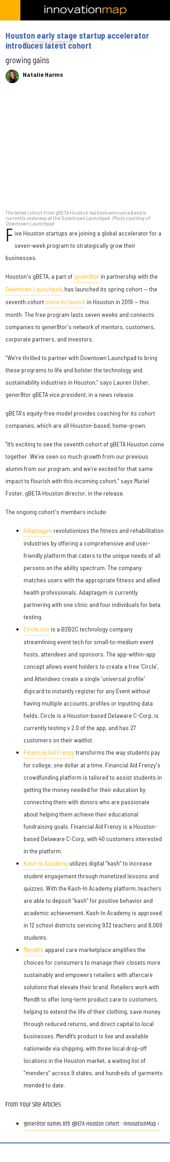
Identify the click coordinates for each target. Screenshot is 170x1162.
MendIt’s (34, 949)
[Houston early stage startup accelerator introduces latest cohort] (85, 151)
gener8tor (86, 276)
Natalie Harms (43, 74)
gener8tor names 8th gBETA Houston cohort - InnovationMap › (92, 1124)
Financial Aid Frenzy (49, 752)
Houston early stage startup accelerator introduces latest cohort (77, 40)
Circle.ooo (36, 629)
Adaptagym (38, 530)
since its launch (65, 302)
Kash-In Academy (46, 863)
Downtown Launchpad (33, 289)
